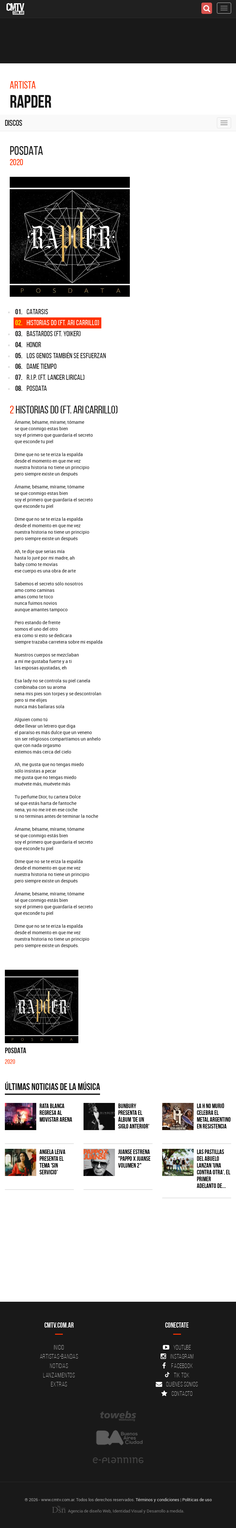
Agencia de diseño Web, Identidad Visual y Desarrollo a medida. (118, 1511)
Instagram (177, 1356)
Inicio (59, 1347)
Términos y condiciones (157, 1499)
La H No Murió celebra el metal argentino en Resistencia (214, 1116)
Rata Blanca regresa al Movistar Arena (55, 1113)
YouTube (177, 1347)
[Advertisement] (114, 1253)
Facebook (177, 1365)
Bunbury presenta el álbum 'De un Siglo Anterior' (133, 1116)
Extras (59, 1384)
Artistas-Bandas (59, 1356)
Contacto (177, 1393)
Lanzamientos (59, 1375)
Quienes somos (177, 1384)
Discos (13, 122)
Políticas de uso (197, 1499)
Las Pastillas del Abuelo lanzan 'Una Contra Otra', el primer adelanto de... (213, 1169)
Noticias (59, 1365)
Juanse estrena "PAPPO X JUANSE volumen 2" (134, 1159)
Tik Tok (176, 1375)
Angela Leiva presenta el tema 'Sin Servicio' (52, 1162)
